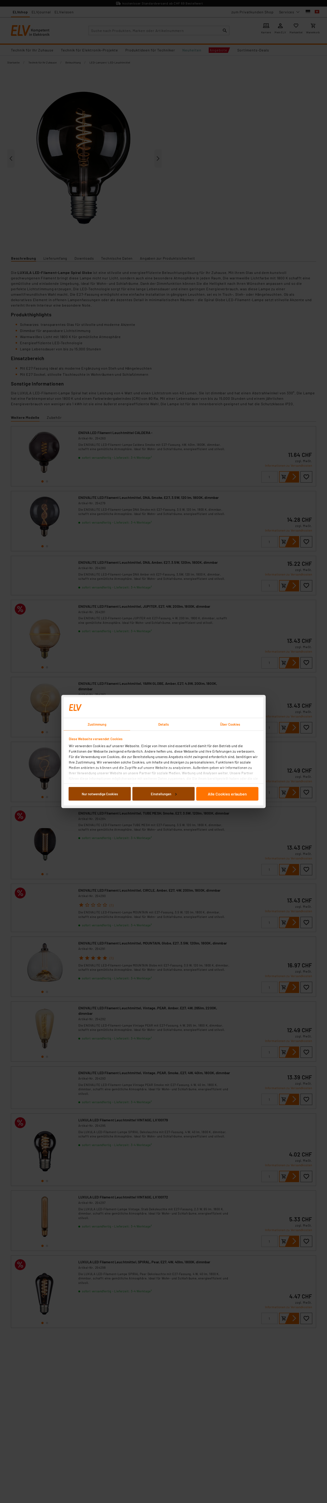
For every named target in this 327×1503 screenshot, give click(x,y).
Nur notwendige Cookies (100, 794)
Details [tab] (163, 724)
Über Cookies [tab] (230, 724)
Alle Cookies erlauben (227, 793)
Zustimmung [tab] (97, 724)
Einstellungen (164, 794)
